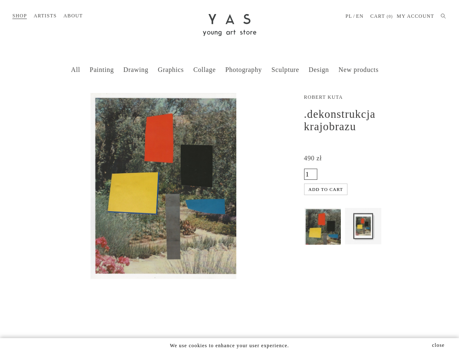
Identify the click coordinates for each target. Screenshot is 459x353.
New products (358, 69)
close (438, 345)
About (73, 16)
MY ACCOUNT (415, 16)
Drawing (136, 69)
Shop (19, 16)
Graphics (171, 69)
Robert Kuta (323, 97)
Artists (45, 16)
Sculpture (285, 69)
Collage (204, 69)
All (75, 69)
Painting (102, 69)
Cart (381, 16)
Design (319, 69)
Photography (243, 69)
